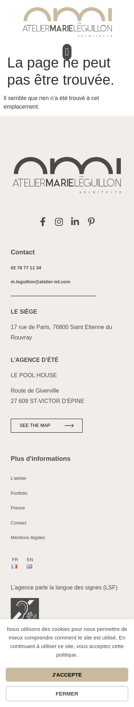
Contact (18, 523)
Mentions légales (28, 537)
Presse (18, 508)
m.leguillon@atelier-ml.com (40, 281)
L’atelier (18, 478)
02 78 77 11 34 (26, 267)
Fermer (67, 694)
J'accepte (67, 675)
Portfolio (19, 493)
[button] (67, 52)
